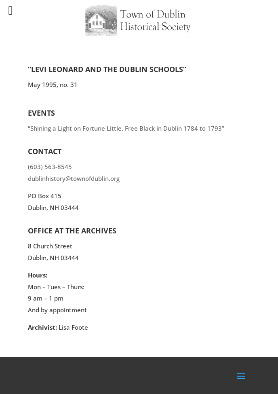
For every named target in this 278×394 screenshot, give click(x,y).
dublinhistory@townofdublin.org (74, 178)
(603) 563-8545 (50, 167)
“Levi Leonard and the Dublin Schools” (107, 69)
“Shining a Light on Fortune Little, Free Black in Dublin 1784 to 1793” (126, 128)
